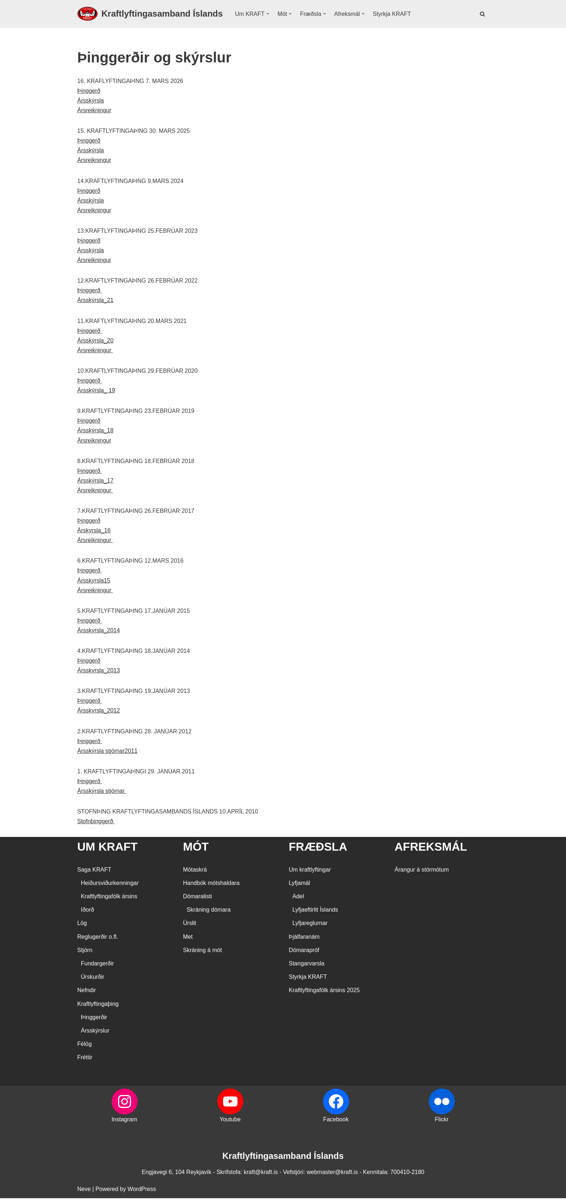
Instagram (124, 1121)
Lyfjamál (299, 885)
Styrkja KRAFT (392, 14)
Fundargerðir (97, 966)
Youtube (229, 1121)
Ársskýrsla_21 (95, 301)
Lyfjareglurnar (309, 925)
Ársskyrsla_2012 (98, 712)
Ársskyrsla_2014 (98, 632)
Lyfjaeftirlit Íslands (315, 912)
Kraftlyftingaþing (98, 1006)
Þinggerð (88, 91)
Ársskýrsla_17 (95, 482)
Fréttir (84, 1059)
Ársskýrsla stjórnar (101, 793)
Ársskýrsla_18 (95, 431)
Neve (84, 1191)
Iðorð (87, 912)
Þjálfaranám (304, 938)
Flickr (441, 1121)
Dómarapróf (304, 952)
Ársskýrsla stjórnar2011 (107, 753)
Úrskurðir (92, 979)
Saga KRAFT (94, 871)
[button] (267, 13)
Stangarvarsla (307, 966)
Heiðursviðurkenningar (110, 885)
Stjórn (84, 952)
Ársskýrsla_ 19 (96, 391)
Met (188, 938)
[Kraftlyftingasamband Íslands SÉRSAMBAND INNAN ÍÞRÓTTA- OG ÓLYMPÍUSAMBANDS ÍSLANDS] (150, 13)
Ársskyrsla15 (93, 582)
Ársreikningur (94, 110)
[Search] (482, 14)
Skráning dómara (209, 912)
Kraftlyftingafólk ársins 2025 (324, 992)
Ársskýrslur (95, 1033)
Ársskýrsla (90, 100)
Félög (84, 1046)
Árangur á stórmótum (422, 871)
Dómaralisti (197, 898)
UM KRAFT (107, 848)
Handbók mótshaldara (211, 885)
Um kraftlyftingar (310, 871)
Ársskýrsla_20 (95, 341)
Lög (82, 925)
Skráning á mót (202, 952)
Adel (298, 898)
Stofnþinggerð (96, 823)
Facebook (335, 1121)
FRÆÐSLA (318, 848)
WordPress (141, 1191)
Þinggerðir (94, 1019)
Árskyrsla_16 (93, 532)
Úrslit (189, 925)
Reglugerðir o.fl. (97, 938)
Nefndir (86, 992)
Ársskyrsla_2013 (98, 672)
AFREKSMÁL (431, 848)
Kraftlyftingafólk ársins (109, 898)
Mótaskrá (195, 871)
